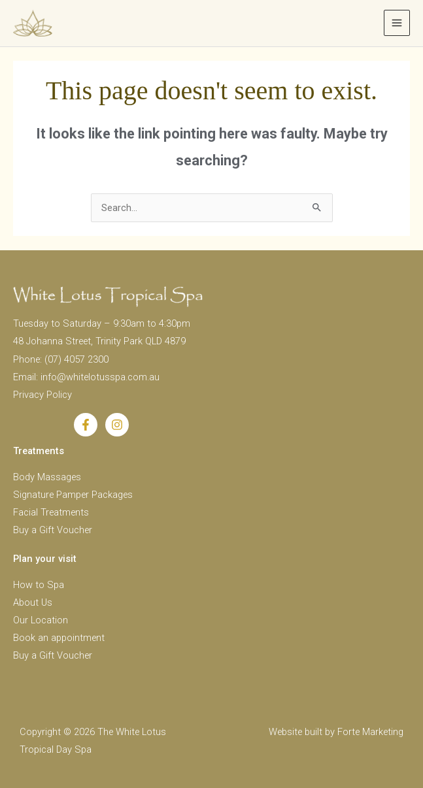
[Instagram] (117, 424)
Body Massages (47, 477)
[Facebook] (85, 424)
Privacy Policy (42, 395)
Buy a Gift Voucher (52, 530)
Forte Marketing (370, 732)
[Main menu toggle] (397, 23)
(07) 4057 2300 (76, 359)
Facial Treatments (51, 512)
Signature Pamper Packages (73, 495)
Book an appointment (59, 638)
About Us (32, 602)
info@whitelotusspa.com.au (100, 377)
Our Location (40, 620)
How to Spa (38, 585)
